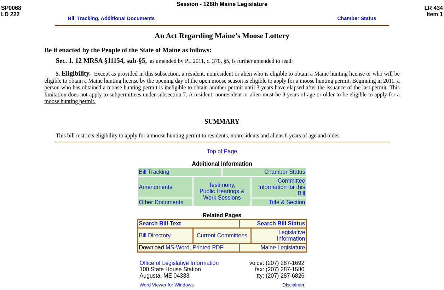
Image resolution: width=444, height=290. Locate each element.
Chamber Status (284, 172)
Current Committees (222, 235)
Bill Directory (155, 235)
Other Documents (161, 202)
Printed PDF (207, 247)
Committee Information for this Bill (281, 187)
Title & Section (287, 202)
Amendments (155, 187)
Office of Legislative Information (179, 263)
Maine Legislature (282, 247)
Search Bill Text (160, 223)
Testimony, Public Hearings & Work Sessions (222, 191)
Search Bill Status (281, 223)
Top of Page (222, 151)
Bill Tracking (154, 172)
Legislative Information (291, 235)
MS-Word (177, 247)
